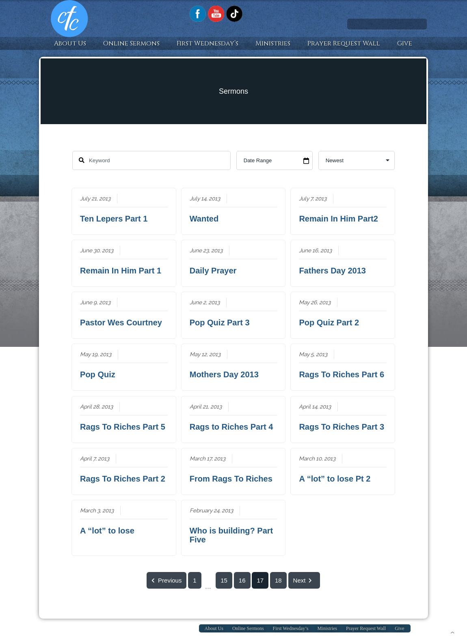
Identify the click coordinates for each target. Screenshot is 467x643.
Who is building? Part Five (231, 535)
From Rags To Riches (231, 478)
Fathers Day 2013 (332, 270)
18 (278, 580)
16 (242, 580)
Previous (166, 580)
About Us (70, 43)
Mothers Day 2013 (224, 374)
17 (260, 580)
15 (224, 580)
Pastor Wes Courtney (121, 322)
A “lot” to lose (107, 530)
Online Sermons (131, 43)
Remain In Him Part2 (338, 218)
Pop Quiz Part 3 (220, 322)
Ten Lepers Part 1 (114, 218)
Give (404, 43)
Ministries (272, 43)
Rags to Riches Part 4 (231, 426)
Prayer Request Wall (343, 43)
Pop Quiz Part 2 (329, 322)
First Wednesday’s (207, 43)
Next (304, 580)
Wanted (204, 218)
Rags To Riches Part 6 (342, 374)
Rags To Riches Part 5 (123, 426)
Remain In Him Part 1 (121, 270)
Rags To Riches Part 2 (123, 478)
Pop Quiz (98, 374)
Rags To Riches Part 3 (342, 426)
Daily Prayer (213, 270)
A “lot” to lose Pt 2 (335, 478)
